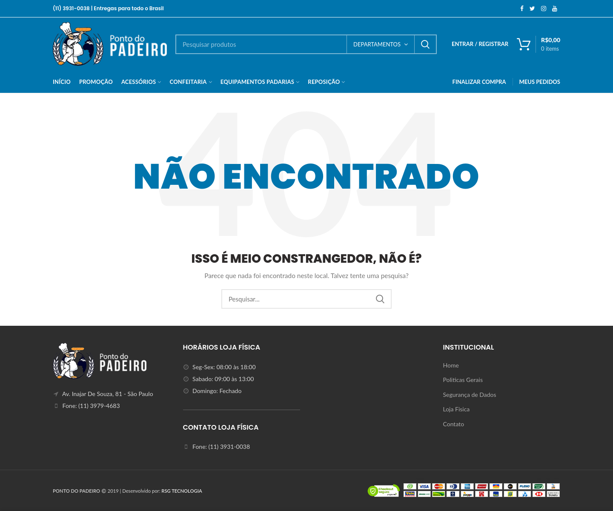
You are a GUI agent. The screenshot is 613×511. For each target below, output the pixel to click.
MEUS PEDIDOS (540, 81)
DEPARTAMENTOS (377, 44)
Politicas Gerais (463, 379)
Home (451, 365)
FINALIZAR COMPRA (479, 81)
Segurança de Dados (469, 394)
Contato (453, 424)
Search (425, 44)
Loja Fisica (456, 409)
